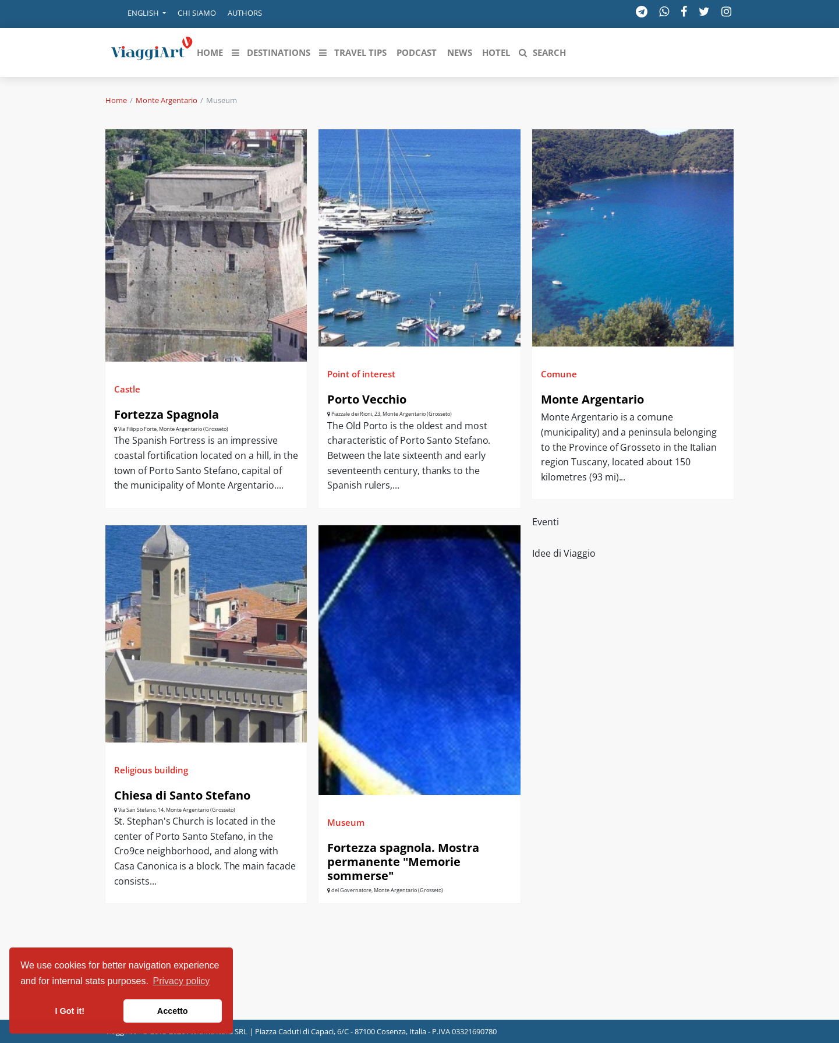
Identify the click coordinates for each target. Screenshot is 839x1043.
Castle (127, 389)
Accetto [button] (172, 1011)
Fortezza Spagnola (166, 414)
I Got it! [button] (69, 1011)
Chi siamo (197, 13)
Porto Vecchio (366, 399)
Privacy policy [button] (181, 981)
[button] (138, 14)
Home (116, 100)
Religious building (151, 770)
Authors (245, 13)
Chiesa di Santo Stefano (182, 795)
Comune (559, 374)
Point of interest (361, 374)
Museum (345, 822)
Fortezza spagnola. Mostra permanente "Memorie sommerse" (403, 861)
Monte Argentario (166, 100)
